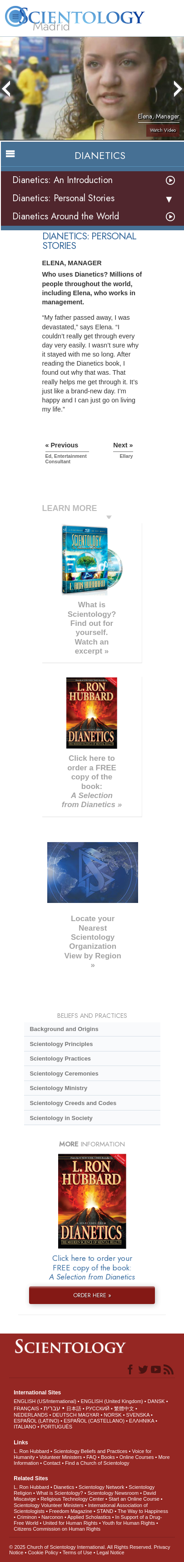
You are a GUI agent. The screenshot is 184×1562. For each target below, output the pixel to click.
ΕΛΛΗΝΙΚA (141, 1420)
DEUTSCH (64, 1415)
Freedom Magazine (70, 1511)
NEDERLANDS (31, 1415)
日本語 (73, 1408)
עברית (52, 1408)
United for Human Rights (70, 1523)
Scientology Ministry (58, 1088)
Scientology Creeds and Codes (73, 1103)
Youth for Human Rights (128, 1523)
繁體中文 (124, 1408)
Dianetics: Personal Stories (63, 198)
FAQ (91, 1457)
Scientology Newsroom (113, 1493)
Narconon (52, 1517)
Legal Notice (110, 1552)
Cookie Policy (43, 1552)
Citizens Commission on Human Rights (57, 1529)
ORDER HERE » (92, 1295)
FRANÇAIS (26, 1408)
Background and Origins (64, 1029)
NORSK (112, 1415)
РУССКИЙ (97, 1408)
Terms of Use (77, 1552)
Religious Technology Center (72, 1499)
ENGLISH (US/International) (45, 1401)
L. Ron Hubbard (31, 1451)
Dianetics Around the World (65, 216)
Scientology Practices (60, 1058)
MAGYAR (88, 1415)
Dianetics (64, 1487)
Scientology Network (101, 1487)
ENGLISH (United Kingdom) (112, 1401)
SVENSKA (137, 1415)
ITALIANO (25, 1426)
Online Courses (136, 1457)
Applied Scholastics (88, 1517)
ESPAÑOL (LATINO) (36, 1420)
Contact (51, 1463)
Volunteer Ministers (61, 1457)
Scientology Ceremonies (64, 1073)
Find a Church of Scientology (97, 1463)
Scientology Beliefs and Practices (91, 1451)
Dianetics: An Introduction (62, 180)
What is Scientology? (59, 1493)
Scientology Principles (61, 1044)
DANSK (156, 1401)
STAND (105, 1511)
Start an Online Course (134, 1499)
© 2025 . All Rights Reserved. (81, 1547)
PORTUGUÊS (56, 1426)
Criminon (27, 1517)
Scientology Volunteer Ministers (48, 1505)
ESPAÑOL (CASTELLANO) (94, 1420)
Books (108, 1457)
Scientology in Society (61, 1118)
